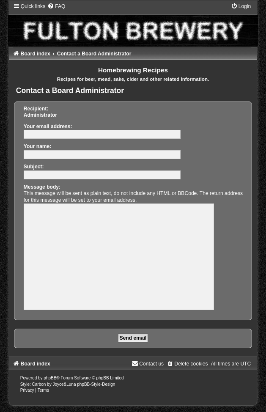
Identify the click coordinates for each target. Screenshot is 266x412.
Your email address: (48, 126)
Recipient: (36, 109)
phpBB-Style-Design (96, 384)
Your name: (38, 146)
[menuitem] (56, 6)
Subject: (34, 167)
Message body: (42, 187)
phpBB (50, 378)
